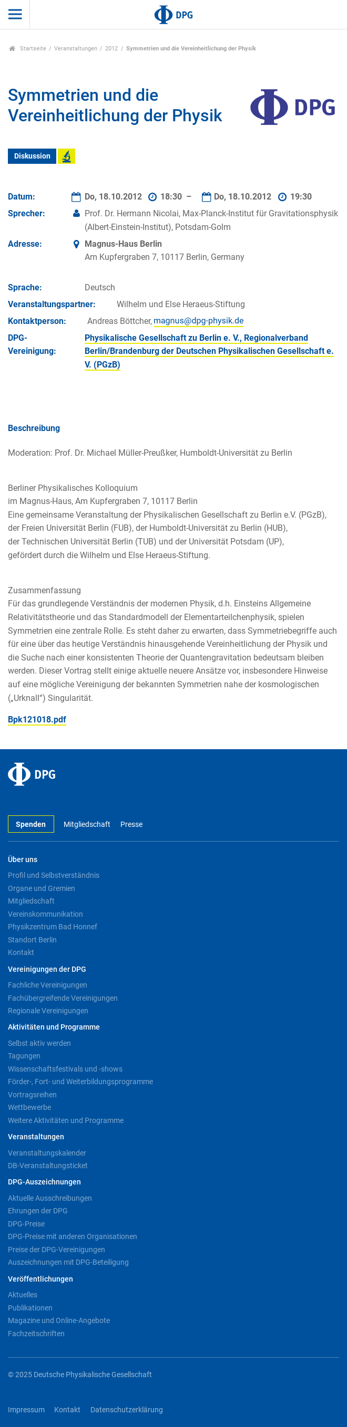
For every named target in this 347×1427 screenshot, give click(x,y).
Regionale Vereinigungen (48, 1010)
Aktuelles (22, 1294)
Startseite (27, 48)
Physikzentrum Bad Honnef (52, 926)
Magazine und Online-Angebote (59, 1320)
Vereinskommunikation (45, 914)
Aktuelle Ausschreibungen (50, 1198)
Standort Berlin (32, 940)
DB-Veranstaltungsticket (48, 1165)
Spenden (31, 824)
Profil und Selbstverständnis (53, 875)
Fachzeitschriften (36, 1333)
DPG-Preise (26, 1224)
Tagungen (24, 1056)
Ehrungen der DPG (38, 1210)
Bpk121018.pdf (37, 720)
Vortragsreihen (32, 1094)
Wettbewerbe (29, 1107)
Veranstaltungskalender (47, 1153)
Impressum (26, 1409)
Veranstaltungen (75, 48)
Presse (131, 824)
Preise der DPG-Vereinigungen (56, 1249)
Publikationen (30, 1308)
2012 (111, 48)
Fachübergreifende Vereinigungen (63, 998)
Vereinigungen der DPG (47, 969)
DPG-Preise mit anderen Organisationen (72, 1236)
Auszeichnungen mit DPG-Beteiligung (68, 1262)
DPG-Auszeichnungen (44, 1182)
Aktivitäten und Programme (54, 1027)
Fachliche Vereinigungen (47, 985)
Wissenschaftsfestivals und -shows (65, 1069)
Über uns (22, 859)
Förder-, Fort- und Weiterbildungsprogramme (80, 1081)
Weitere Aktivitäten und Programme (66, 1120)
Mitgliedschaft (87, 824)
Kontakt (21, 952)
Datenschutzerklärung (126, 1409)
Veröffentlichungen (40, 1279)
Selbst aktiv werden (39, 1043)
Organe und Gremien (41, 888)
